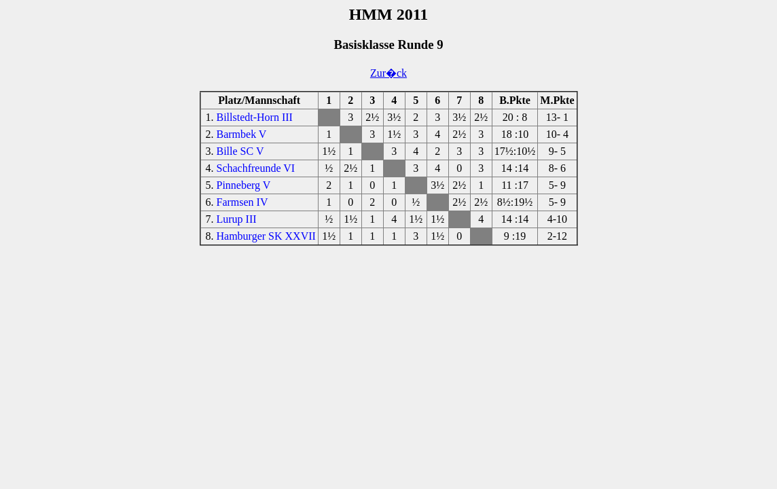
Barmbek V (242, 134)
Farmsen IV (242, 202)
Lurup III (237, 219)
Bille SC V (240, 151)
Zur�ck (388, 73)
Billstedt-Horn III (255, 117)
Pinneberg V (244, 185)
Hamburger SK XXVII (266, 236)
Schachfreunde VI (256, 168)
